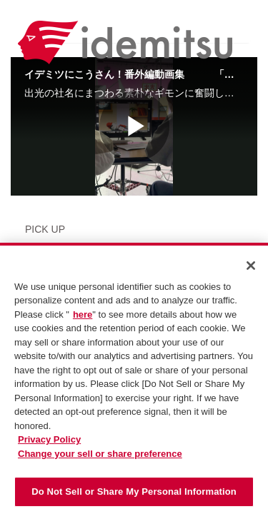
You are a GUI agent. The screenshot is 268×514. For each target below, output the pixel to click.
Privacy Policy (49, 439)
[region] (134, 378)
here (82, 314)
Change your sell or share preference (100, 453)
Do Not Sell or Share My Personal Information (134, 491)
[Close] (251, 265)
